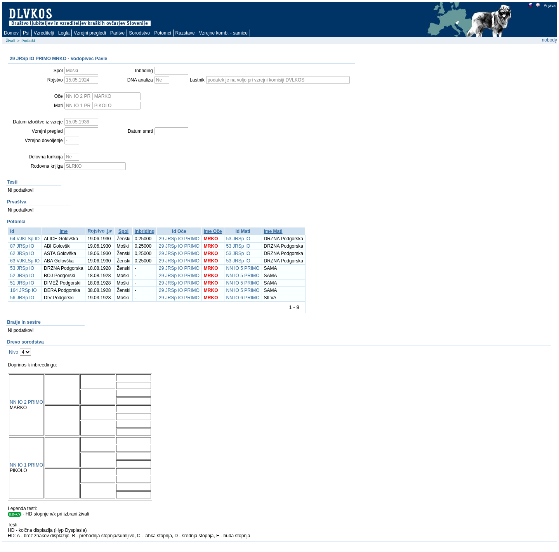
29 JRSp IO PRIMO (179, 238)
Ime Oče (213, 231)
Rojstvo (95, 231)
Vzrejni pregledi (90, 33)
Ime (63, 231)
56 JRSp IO (22, 297)
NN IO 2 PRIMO (26, 402)
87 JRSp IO (22, 246)
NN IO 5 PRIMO (243, 268)
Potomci (162, 33)
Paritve (117, 33)
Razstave (185, 33)
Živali (11, 40)
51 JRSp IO (22, 283)
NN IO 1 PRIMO (26, 465)
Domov (11, 33)
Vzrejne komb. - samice (223, 33)
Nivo (13, 352)
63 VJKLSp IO (25, 261)
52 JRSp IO (22, 275)
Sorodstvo (139, 33)
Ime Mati (273, 231)
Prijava (549, 5)
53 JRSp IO (238, 238)
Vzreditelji (44, 33)
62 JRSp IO (22, 253)
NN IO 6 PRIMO (243, 297)
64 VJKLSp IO (25, 238)
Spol (123, 231)
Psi (26, 33)
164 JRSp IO (23, 290)
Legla (63, 33)
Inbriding (145, 231)
